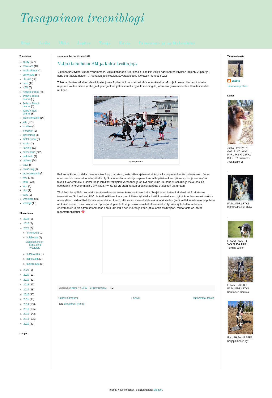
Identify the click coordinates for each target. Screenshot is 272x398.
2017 (27, 289)
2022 (27, 228)
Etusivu (135, 298)
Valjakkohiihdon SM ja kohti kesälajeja (97, 64)
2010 (27, 323)
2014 (27, 304)
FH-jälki (27, 79)
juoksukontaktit (31, 117)
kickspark (28, 130)
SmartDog (28, 169)
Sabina (235, 80)
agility (26, 61)
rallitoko (27, 160)
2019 (27, 279)
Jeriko (44, 43)
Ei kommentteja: (98, 287)
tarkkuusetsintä (31, 173)
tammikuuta (33, 263)
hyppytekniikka (31, 91)
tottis (25, 181)
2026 (27, 218)
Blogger (158, 389)
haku (25, 83)
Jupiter (83, 43)
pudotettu (28, 156)
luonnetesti (29, 135)
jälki (25, 122)
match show (29, 139)
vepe (25, 194)
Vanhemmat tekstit (203, 298)
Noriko (26, 143)
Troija (104, 43)
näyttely (27, 147)
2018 (27, 284)
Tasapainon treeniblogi (82, 18)
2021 (27, 269)
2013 (27, 309)
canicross (28, 66)
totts (25, 186)
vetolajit (27, 203)
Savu (25, 164)
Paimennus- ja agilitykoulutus (167, 43)
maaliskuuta (33, 254)
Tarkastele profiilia (237, 86)
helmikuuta (32, 258)
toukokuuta (32, 232)
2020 (27, 274)
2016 (27, 294)
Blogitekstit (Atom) (74, 303)
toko (25, 177)
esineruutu (28, 74)
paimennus (29, 152)
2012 (27, 313)
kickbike (27, 126)
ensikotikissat (30, 70)
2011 (27, 318)
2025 (27, 223)
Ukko (64, 43)
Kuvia (124, 43)
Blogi (25, 43)
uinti (25, 190)
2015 (27, 299)
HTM (25, 87)
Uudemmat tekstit (68, 298)
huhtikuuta (32, 237)
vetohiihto (28, 199)
